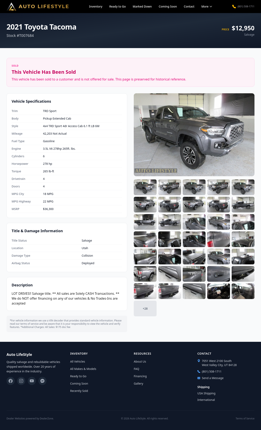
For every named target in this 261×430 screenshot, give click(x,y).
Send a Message (210, 378)
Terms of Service (245, 418)
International (206, 400)
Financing (140, 376)
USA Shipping (206, 393)
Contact (189, 6)
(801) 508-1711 (243, 6)
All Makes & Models (83, 369)
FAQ (136, 369)
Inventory (95, 6)
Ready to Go (117, 6)
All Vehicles (77, 361)
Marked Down (142, 6)
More (206, 6)
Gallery (138, 383)
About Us (140, 361)
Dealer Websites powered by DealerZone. (30, 418)
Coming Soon (168, 6)
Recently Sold (79, 391)
